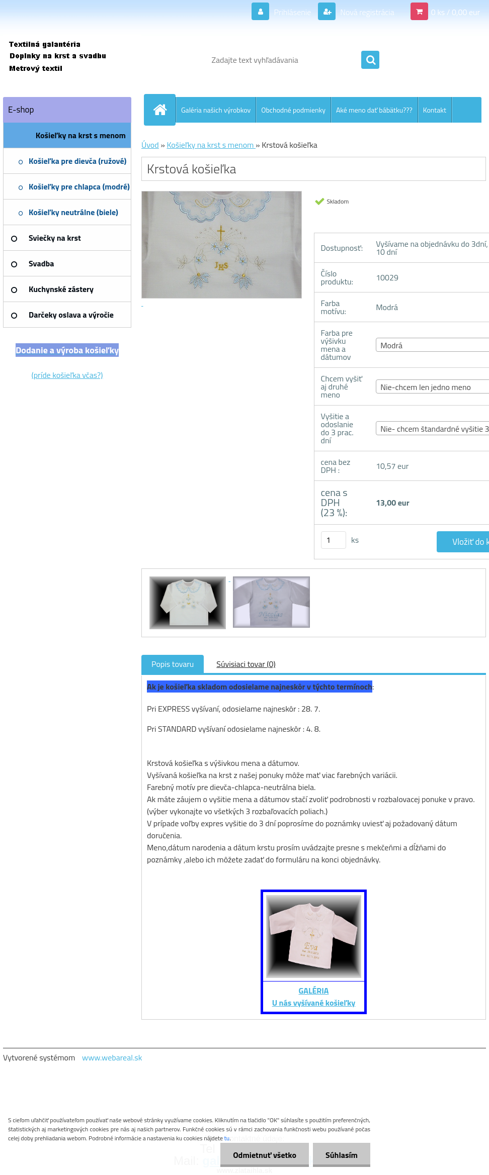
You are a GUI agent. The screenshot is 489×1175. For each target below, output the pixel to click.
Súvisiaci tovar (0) (245, 664)
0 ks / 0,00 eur (455, 12)
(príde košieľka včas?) (67, 375)
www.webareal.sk (112, 1057)
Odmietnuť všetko (264, 1155)
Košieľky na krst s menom (211, 145)
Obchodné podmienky (293, 110)
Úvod (150, 145)
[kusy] (333, 540)
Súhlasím (341, 1155)
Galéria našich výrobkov (216, 110)
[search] (370, 60)
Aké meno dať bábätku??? (374, 110)
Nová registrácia (366, 12)
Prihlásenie (292, 12)
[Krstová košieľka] (188, 578)
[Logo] (72, 60)
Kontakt (434, 110)
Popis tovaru (172, 664)
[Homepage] (164, 109)
